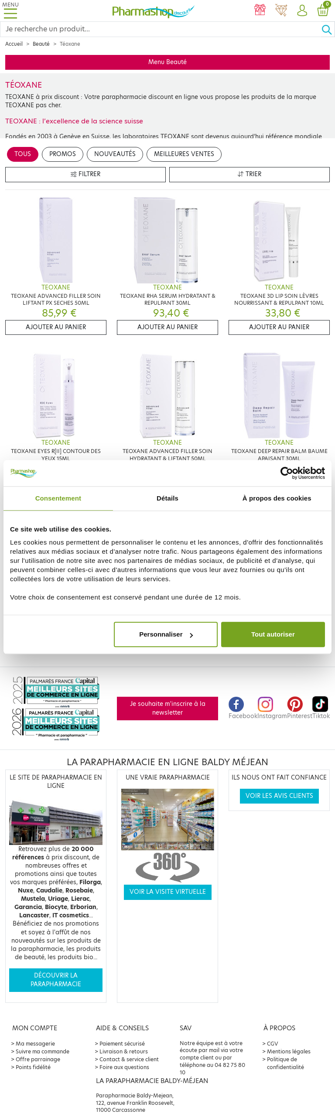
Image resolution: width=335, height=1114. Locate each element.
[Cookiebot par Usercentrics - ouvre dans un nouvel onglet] (287, 473)
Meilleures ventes (184, 154)
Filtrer (85, 174)
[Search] (160, 29)
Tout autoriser (273, 634)
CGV (272, 1043)
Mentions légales (289, 1051)
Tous (22, 154)
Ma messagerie (35, 1043)
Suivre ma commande (42, 1051)
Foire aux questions (124, 1067)
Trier (249, 174)
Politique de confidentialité (285, 1063)
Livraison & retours (123, 1051)
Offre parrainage (38, 1059)
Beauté (41, 44)
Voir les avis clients (279, 796)
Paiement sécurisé (122, 1043)
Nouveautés (115, 154)
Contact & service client (129, 1059)
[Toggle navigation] (10, 10)
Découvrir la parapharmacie (56, 979)
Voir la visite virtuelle (168, 892)
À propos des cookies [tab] (277, 498)
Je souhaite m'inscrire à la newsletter (167, 708)
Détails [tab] (167, 498)
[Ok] (328, 29)
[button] (302, 11)
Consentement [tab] (58, 498)
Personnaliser (166, 634)
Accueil (14, 44)
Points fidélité (33, 1067)
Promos (62, 154)
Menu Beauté (167, 62)
